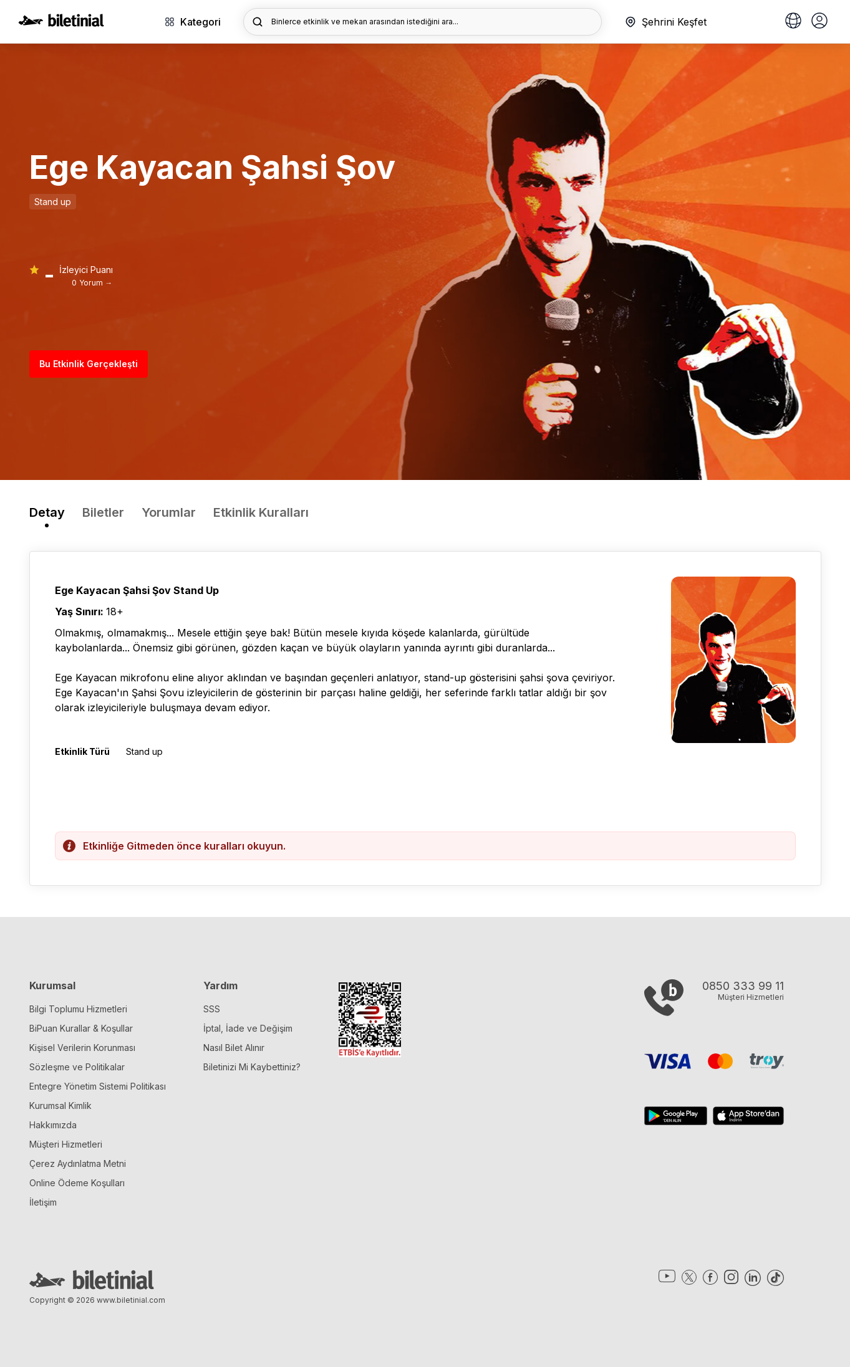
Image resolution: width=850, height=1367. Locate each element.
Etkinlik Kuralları (261, 512)
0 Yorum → (92, 282)
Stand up (52, 201)
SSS (211, 1009)
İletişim (43, 1202)
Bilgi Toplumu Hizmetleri (78, 1009)
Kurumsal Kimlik (60, 1105)
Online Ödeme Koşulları (77, 1183)
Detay (47, 512)
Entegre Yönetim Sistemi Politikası (97, 1086)
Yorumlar (169, 512)
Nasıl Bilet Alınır (233, 1047)
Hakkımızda (53, 1125)
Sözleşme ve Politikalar (77, 1067)
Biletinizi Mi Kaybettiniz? (252, 1067)
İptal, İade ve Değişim (247, 1028)
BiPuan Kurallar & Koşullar (81, 1028)
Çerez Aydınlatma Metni (77, 1163)
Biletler (103, 512)
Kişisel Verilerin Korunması (82, 1047)
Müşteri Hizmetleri (65, 1144)
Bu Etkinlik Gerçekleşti (88, 363)
